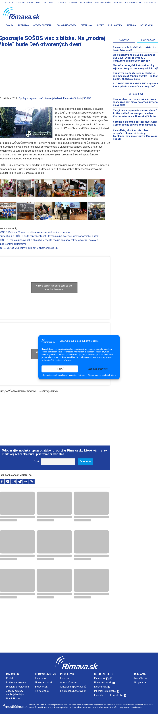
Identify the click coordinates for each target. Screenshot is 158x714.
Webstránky (86, 3)
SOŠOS (87, 98)
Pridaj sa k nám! (103, 3)
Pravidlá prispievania (17, 686)
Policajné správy (66, 25)
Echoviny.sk (150, 3)
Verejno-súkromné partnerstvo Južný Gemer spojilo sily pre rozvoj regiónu (135, 123)
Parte (52, 3)
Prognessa (140, 682)
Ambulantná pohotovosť (73, 686)
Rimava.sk (40, 678)
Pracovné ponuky (24, 3)
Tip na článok (42, 691)
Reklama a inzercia (16, 682)
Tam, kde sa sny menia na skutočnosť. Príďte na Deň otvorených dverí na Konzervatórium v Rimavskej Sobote (135, 113)
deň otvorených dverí (50, 98)
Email (36, 461)
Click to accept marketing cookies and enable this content (54, 288)
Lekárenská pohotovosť (73, 691)
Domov (9, 25)
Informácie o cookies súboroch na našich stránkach (64, 375)
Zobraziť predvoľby (98, 369)
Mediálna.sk (140, 678)
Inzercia (9, 3)
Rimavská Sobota (72, 98)
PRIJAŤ (60, 369)
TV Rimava (23, 25)
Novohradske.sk (133, 3)
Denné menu (146, 25)
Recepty (62, 3)
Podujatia (41, 3)
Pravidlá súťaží (14, 698)
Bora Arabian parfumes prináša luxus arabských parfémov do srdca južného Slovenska (135, 102)
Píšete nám (87, 25)
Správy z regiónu (42, 25)
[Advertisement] (54, 418)
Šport (100, 25)
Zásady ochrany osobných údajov (102, 375)
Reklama (73, 3)
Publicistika (115, 25)
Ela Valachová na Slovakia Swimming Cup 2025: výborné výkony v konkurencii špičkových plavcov (134, 57)
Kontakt (118, 3)
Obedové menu (68, 682)
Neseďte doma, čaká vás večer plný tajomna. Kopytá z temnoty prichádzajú (135, 67)
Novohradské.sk (43, 682)
